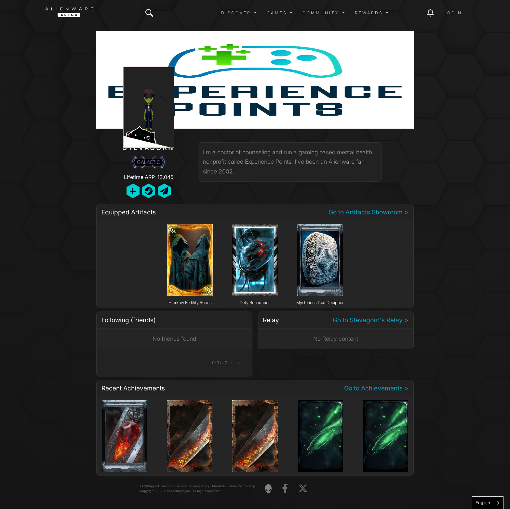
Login (453, 12)
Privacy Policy (199, 486)
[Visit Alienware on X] (303, 488)
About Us (219, 486)
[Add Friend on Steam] (148, 191)
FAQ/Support (149, 486)
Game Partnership (241, 486)
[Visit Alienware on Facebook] (285, 488)
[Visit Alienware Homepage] (268, 488)
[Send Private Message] (164, 191)
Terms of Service (174, 486)
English (483, 502)
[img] (149, 12)
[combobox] (487, 502)
